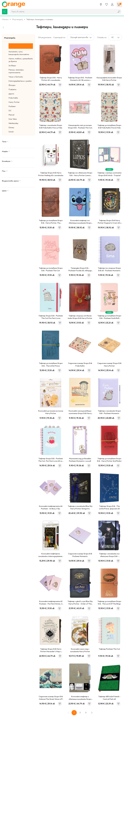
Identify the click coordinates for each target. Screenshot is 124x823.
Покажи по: (102, 37)
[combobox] (62, 11)
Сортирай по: (59, 37)
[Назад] (3, 27)
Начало (5, 19)
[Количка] (119, 4)
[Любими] (106, 4)
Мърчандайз (17, 19)
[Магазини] (100, 4)
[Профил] (112, 4)
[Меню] (4, 11)
